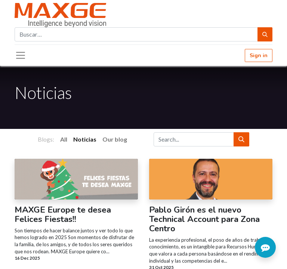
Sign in (259, 55)
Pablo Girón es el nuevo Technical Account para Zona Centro (204, 219)
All (63, 139)
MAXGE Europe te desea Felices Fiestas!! (63, 214)
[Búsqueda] (264, 34)
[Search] (241, 139)
